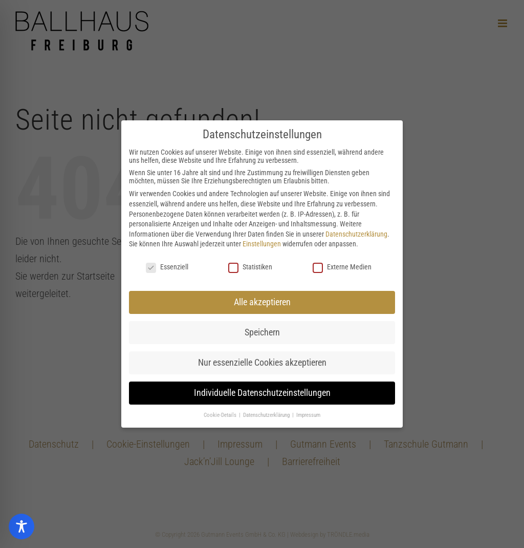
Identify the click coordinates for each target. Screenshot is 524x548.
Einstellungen (262, 244)
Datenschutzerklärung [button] (267, 415)
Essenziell (167, 267)
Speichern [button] (262, 332)
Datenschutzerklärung (356, 234)
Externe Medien (342, 267)
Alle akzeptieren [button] (262, 302)
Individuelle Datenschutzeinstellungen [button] (262, 393)
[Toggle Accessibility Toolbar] (21, 526)
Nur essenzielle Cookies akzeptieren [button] (262, 362)
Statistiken (250, 267)
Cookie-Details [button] (221, 415)
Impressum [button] (308, 415)
